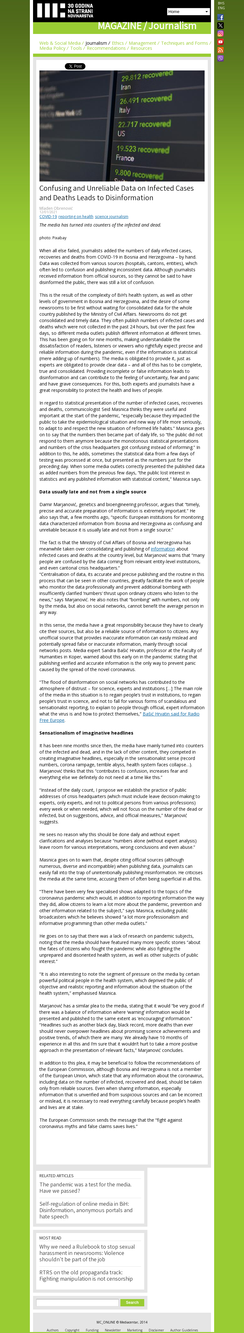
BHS (221, 3)
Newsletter (113, 1330)
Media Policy (52, 48)
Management (142, 43)
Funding (92, 1330)
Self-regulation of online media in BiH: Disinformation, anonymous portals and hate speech (86, 1210)
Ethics (118, 43)
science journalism (111, 216)
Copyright (72, 1330)
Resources (141, 48)
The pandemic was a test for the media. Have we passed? (85, 1188)
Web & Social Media (60, 43)
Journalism (96, 43)
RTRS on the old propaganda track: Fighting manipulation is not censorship (86, 1276)
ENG (221, 8)
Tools (76, 48)
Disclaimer (156, 1330)
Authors (52, 1330)
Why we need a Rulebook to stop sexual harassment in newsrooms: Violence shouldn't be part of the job (87, 1253)
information (163, 549)
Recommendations (106, 48)
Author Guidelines (184, 1330)
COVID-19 (48, 216)
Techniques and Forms (184, 43)
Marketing (134, 1330)
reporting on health (75, 216)
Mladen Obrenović (56, 208)
